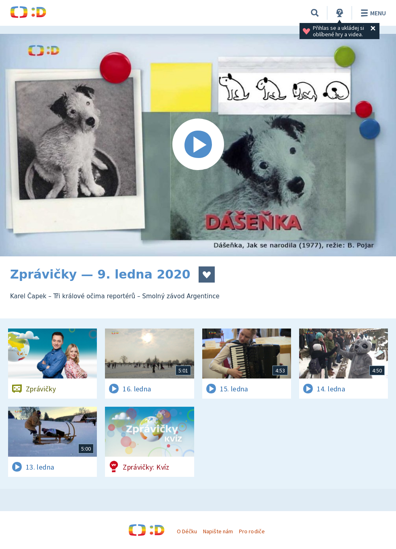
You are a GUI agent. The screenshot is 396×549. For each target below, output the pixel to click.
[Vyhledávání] (315, 13)
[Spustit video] (198, 145)
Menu (372, 13)
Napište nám (218, 531)
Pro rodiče (251, 531)
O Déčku (187, 531)
